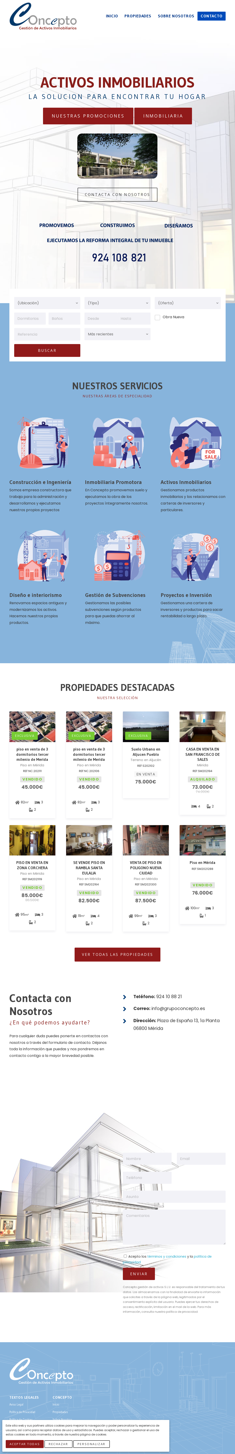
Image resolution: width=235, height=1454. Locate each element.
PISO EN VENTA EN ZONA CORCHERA (32, 865)
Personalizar (93, 1444)
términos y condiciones (166, 1256)
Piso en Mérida (202, 862)
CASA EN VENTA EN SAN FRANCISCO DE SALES (202, 754)
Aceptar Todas (25, 1444)
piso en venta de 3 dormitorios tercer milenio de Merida (32, 754)
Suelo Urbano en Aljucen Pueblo (145, 752)
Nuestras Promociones (88, 116)
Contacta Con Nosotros (117, 194)
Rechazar (59, 1444)
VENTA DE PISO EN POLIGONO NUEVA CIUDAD (146, 868)
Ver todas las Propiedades (117, 954)
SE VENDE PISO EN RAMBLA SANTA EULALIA (89, 868)
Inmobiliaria (163, 116)
